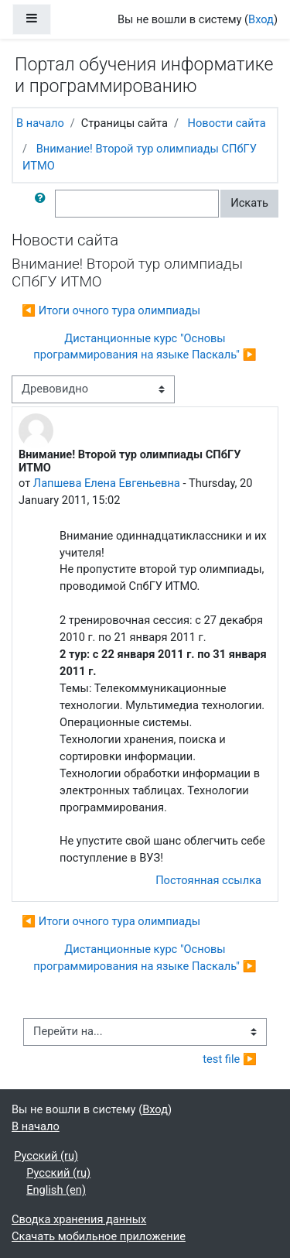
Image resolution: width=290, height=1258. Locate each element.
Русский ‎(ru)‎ (46, 1156)
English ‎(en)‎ (56, 1190)
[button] (43, 204)
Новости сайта (227, 123)
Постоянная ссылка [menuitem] (208, 880)
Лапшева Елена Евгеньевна (106, 483)
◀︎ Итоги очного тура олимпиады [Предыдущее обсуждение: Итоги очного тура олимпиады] (111, 310)
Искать (249, 203)
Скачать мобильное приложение (99, 1236)
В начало (40, 123)
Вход (261, 19)
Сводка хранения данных (79, 1219)
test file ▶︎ (230, 1059)
